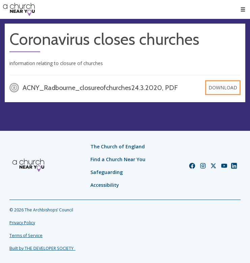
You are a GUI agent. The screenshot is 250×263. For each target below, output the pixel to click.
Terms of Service (26, 235)
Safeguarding (106, 172)
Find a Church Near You (117, 159)
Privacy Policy (22, 223)
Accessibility (104, 185)
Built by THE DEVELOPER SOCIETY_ (42, 248)
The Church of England (117, 146)
